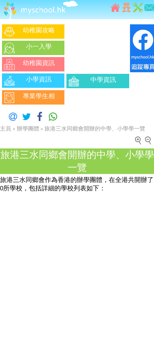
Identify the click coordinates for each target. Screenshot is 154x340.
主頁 (5, 128)
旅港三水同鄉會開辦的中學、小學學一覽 (94, 128)
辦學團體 (28, 128)
